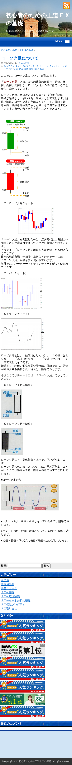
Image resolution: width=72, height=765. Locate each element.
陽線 (37, 69)
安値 (21, 69)
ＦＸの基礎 (23, 63)
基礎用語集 (7, 584)
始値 (15, 69)
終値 (26, 69)
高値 (42, 69)
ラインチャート (56, 66)
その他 (5, 580)
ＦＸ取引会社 (9, 608)
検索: (4, 565)
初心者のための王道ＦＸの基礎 (38, 19)
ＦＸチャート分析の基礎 (16, 600)
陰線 (31, 69)
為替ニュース (9, 588)
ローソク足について (20, 58)
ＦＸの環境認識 (10, 596)
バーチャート (42, 66)
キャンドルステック (25, 66)
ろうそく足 (9, 66)
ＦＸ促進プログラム (13, 604)
